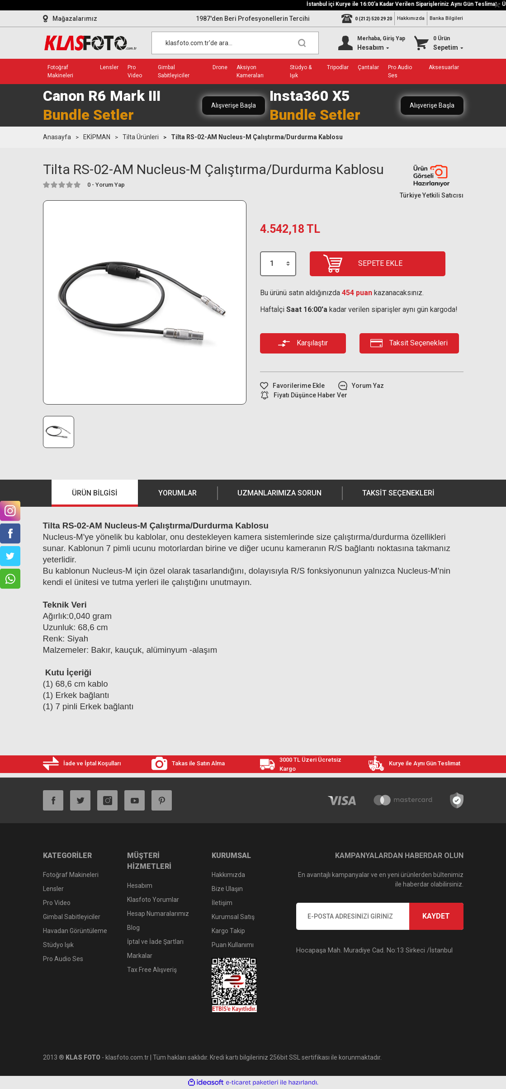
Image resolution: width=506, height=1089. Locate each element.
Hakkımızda (411, 18)
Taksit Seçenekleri (398, 493)
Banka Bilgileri (446, 18)
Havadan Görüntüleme (75, 930)
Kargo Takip (228, 930)
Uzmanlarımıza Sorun (279, 493)
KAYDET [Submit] (436, 916)
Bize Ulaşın (227, 888)
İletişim (222, 902)
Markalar (139, 955)
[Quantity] (278, 263)
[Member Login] (371, 42)
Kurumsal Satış (233, 916)
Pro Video (57, 902)
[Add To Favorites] (292, 386)
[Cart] (438, 42)
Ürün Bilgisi (95, 493)
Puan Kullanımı (233, 944)
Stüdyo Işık (58, 944)
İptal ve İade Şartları (155, 941)
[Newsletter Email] (379, 916)
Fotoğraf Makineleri (71, 874)
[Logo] (90, 42)
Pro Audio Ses (63, 958)
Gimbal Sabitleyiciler (71, 916)
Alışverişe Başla (233, 105)
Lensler (53, 888)
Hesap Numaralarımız (158, 913)
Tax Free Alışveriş (152, 969)
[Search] (235, 43)
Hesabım (139, 885)
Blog (133, 927)
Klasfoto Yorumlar (153, 899)
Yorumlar (177, 493)
